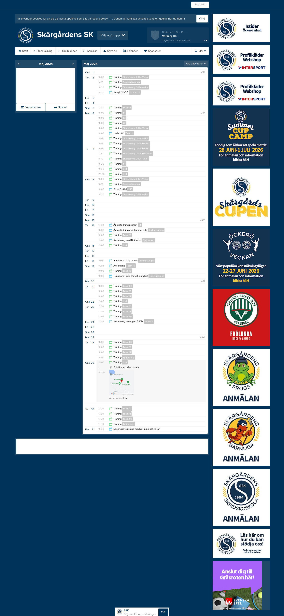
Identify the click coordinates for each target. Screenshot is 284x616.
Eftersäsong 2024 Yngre (136, 77)
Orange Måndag (131, 82)
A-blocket (135, 92)
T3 (124, 117)
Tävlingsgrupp (156, 230)
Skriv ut (60, 107)
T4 (124, 163)
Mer (200, 51)
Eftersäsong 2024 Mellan (136, 143)
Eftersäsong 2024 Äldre (135, 87)
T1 (124, 112)
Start (23, 51)
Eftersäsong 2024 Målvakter (137, 153)
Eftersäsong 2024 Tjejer (135, 158)
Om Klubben (68, 51)
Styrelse (110, 51)
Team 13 (149, 321)
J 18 (125, 169)
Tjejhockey (149, 240)
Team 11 (127, 107)
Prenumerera (31, 107)
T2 (124, 123)
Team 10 (127, 235)
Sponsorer (152, 51)
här (110, 19)
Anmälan (90, 51)
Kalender (130, 51)
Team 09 (127, 286)
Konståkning (43, 51)
